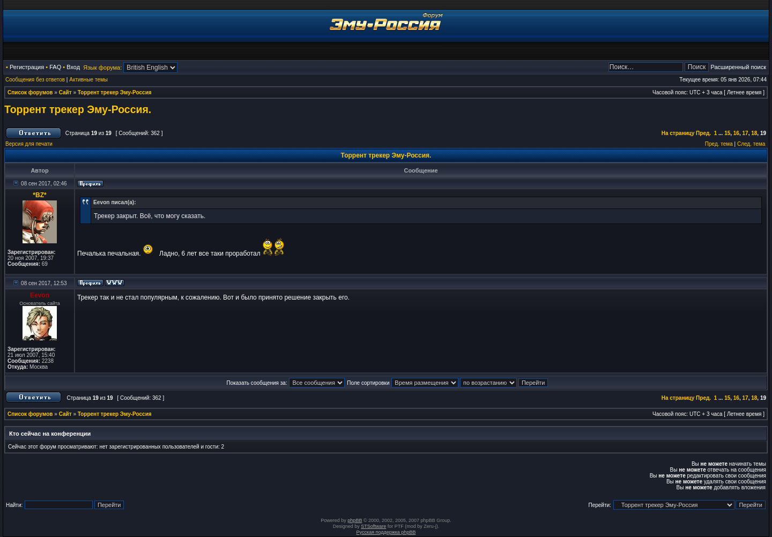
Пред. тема (719, 144)
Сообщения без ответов (35, 80)
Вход (73, 67)
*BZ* (39, 195)
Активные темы (88, 80)
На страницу (678, 133)
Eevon (39, 295)
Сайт (65, 92)
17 (745, 133)
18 (754, 133)
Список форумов (30, 92)
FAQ (55, 67)
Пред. (703, 133)
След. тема (751, 144)
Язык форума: (102, 67)
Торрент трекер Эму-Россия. (77, 109)
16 (736, 133)
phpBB (354, 520)
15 (727, 133)
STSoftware (373, 526)
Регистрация (27, 67)
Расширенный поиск (738, 67)
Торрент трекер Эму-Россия (115, 92)
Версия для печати (29, 144)
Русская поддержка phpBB (386, 532)
